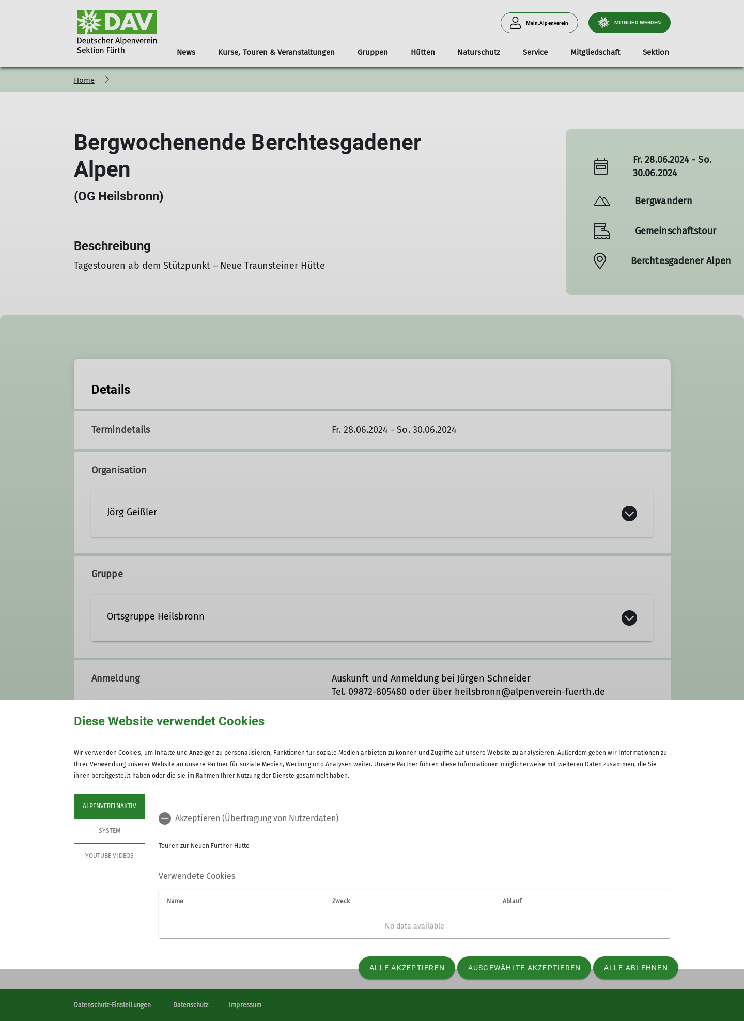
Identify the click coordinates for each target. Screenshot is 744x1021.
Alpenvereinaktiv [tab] (109, 806)
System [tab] (109, 830)
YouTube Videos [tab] (109, 855)
